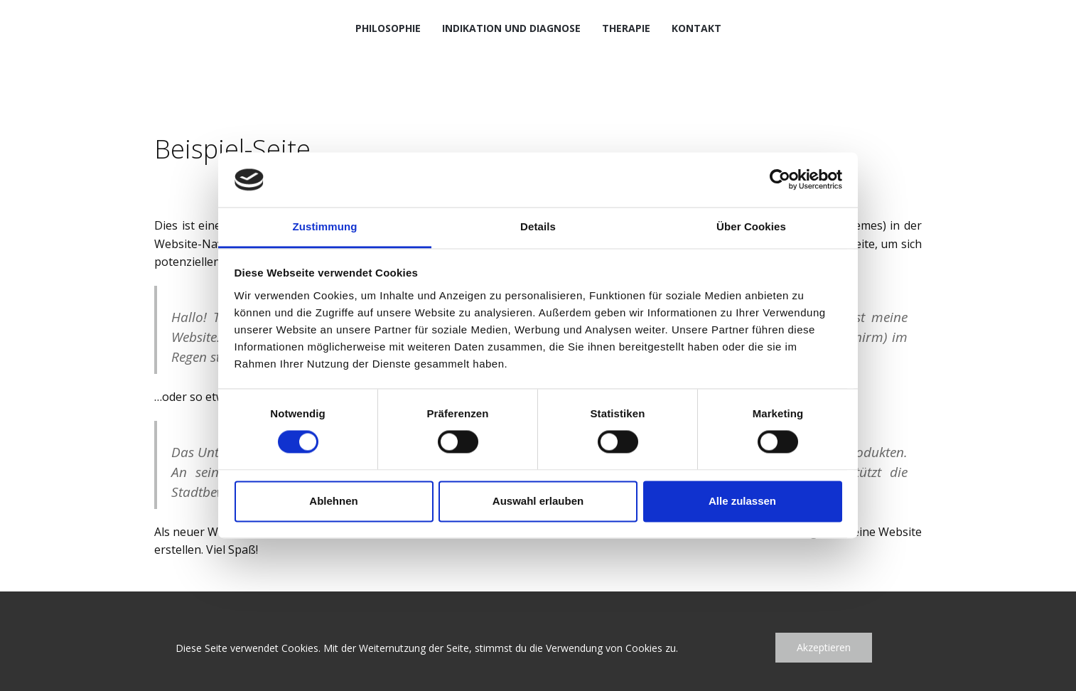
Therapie (626, 28)
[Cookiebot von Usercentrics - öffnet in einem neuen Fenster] (780, 180)
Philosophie (388, 28)
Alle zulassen (742, 501)
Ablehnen (333, 501)
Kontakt (696, 28)
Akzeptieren (824, 647)
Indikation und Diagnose (511, 28)
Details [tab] (538, 226)
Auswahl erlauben (538, 501)
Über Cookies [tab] (751, 226)
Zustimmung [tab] (325, 226)
